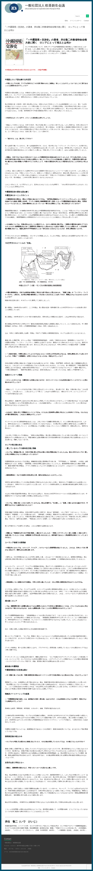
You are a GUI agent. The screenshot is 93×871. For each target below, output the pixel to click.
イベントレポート (76, 20)
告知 (66, 20)
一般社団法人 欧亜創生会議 (45, 5)
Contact (86, 20)
